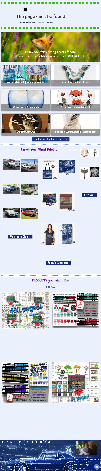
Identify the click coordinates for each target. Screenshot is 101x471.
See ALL (50, 287)
